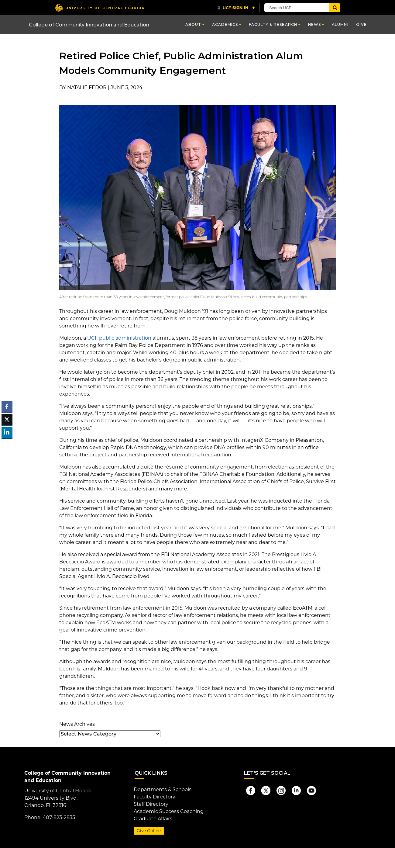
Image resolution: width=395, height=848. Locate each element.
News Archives (77, 724)
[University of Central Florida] (100, 7)
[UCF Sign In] (236, 8)
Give (361, 24)
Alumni (340, 24)
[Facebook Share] (7, 406)
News (314, 24)
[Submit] (334, 7)
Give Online (149, 830)
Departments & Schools (162, 789)
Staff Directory (151, 804)
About (193, 24)
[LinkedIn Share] (7, 432)
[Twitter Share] (7, 419)
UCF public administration (119, 338)
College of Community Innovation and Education (89, 25)
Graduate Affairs (153, 819)
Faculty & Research (273, 24)
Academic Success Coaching (169, 811)
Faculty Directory (154, 797)
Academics (225, 24)
